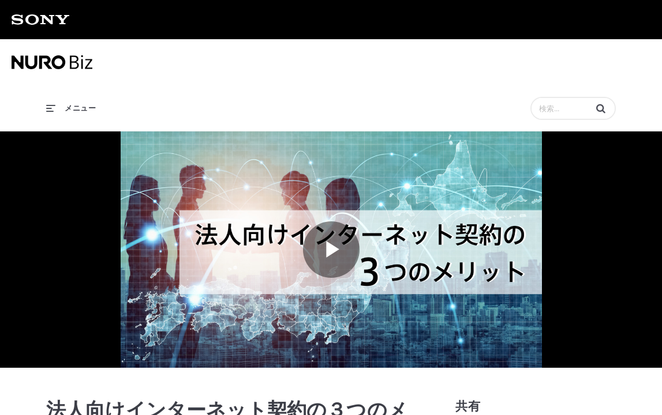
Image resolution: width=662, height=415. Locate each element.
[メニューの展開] (71, 107)
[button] (600, 108)
